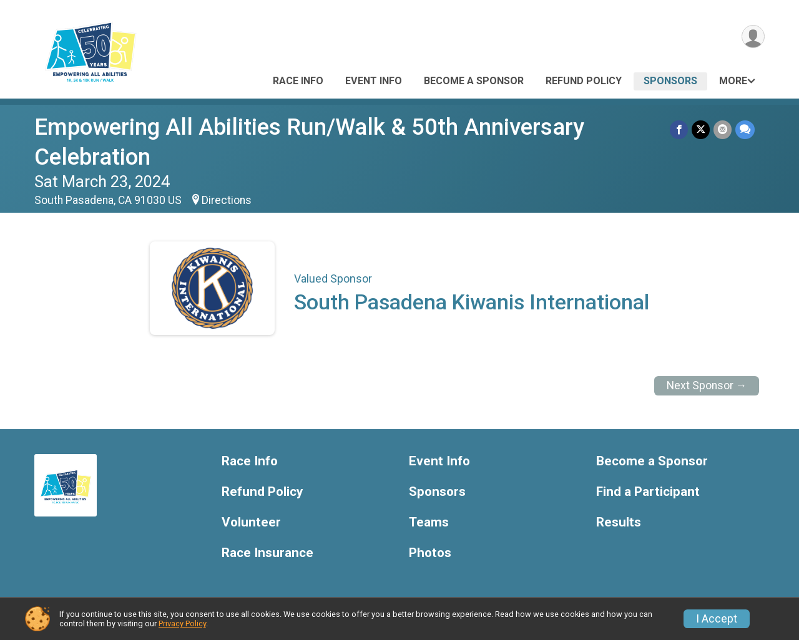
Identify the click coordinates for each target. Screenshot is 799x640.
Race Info (298, 81)
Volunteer (251, 522)
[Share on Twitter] (701, 129)
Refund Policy (584, 81)
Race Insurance (267, 553)
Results (618, 522)
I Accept (716, 619)
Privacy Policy (182, 623)
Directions (227, 200)
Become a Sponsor (474, 81)
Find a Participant (648, 492)
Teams (429, 522)
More (733, 81)
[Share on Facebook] (679, 129)
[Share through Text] (745, 129)
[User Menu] (753, 36)
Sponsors (670, 81)
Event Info (373, 81)
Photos (430, 553)
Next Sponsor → (707, 385)
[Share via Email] (722, 129)
